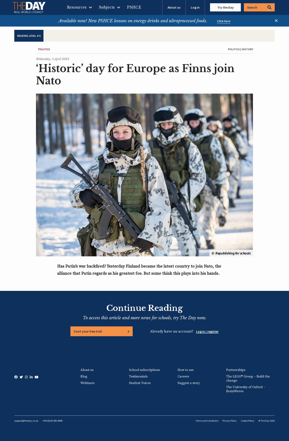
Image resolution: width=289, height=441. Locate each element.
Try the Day (225, 7)
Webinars (87, 383)
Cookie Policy (247, 420)
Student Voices (140, 383)
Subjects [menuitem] (107, 7)
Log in (195, 7)
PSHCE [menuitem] (134, 7)
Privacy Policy (229, 420)
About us (174, 7)
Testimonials (138, 376)
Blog (83, 376)
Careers (183, 376)
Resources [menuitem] (77, 7)
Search (259, 7)
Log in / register (207, 331)
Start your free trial (88, 331)
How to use (186, 370)
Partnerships (235, 370)
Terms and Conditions (207, 420)
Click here (223, 21)
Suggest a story (189, 383)
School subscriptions (144, 370)
